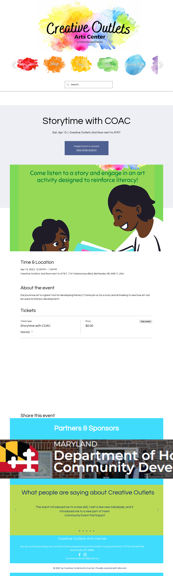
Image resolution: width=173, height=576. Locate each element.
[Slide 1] (79, 531)
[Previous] (15, 510)
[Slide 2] (83, 530)
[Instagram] (85, 554)
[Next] (158, 510)
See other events (86, 150)
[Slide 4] (90, 530)
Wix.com (122, 568)
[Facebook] (79, 554)
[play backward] (13, 64)
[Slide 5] (93, 530)
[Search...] (88, 84)
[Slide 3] (86, 530)
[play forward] (160, 64)
